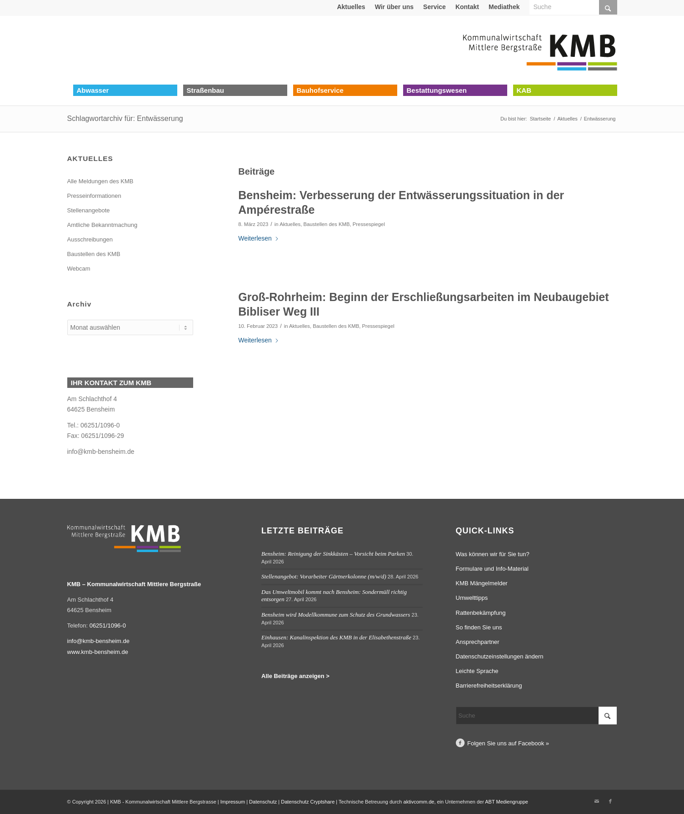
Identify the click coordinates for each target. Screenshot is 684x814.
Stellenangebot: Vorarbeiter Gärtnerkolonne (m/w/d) (323, 576)
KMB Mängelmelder (482, 583)
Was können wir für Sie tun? (492, 554)
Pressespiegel (369, 224)
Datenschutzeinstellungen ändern (500, 656)
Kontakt (467, 6)
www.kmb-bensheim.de (97, 651)
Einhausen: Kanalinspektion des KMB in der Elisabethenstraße (336, 637)
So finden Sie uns (479, 627)
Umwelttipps (472, 597)
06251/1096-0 (108, 625)
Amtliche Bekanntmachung (102, 224)
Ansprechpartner (477, 641)
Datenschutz (263, 801)
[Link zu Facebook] (610, 801)
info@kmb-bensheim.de (101, 451)
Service (434, 6)
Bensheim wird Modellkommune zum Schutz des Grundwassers (335, 614)
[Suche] (536, 715)
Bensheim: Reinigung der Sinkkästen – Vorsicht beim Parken (333, 553)
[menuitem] (351, 7)
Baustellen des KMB (326, 224)
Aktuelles (351, 6)
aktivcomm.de (419, 801)
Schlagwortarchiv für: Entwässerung (125, 118)
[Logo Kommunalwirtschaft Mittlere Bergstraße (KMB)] (540, 50)
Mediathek (504, 6)
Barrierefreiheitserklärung (489, 685)
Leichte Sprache (477, 671)
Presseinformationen (94, 195)
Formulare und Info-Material (492, 568)
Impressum (232, 801)
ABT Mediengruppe (506, 801)
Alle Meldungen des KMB (100, 181)
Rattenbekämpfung (481, 612)
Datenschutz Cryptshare (308, 801)
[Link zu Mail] (597, 801)
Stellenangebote (88, 210)
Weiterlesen (258, 238)
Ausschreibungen (90, 239)
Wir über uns (394, 6)
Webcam (78, 268)
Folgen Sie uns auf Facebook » (508, 743)
